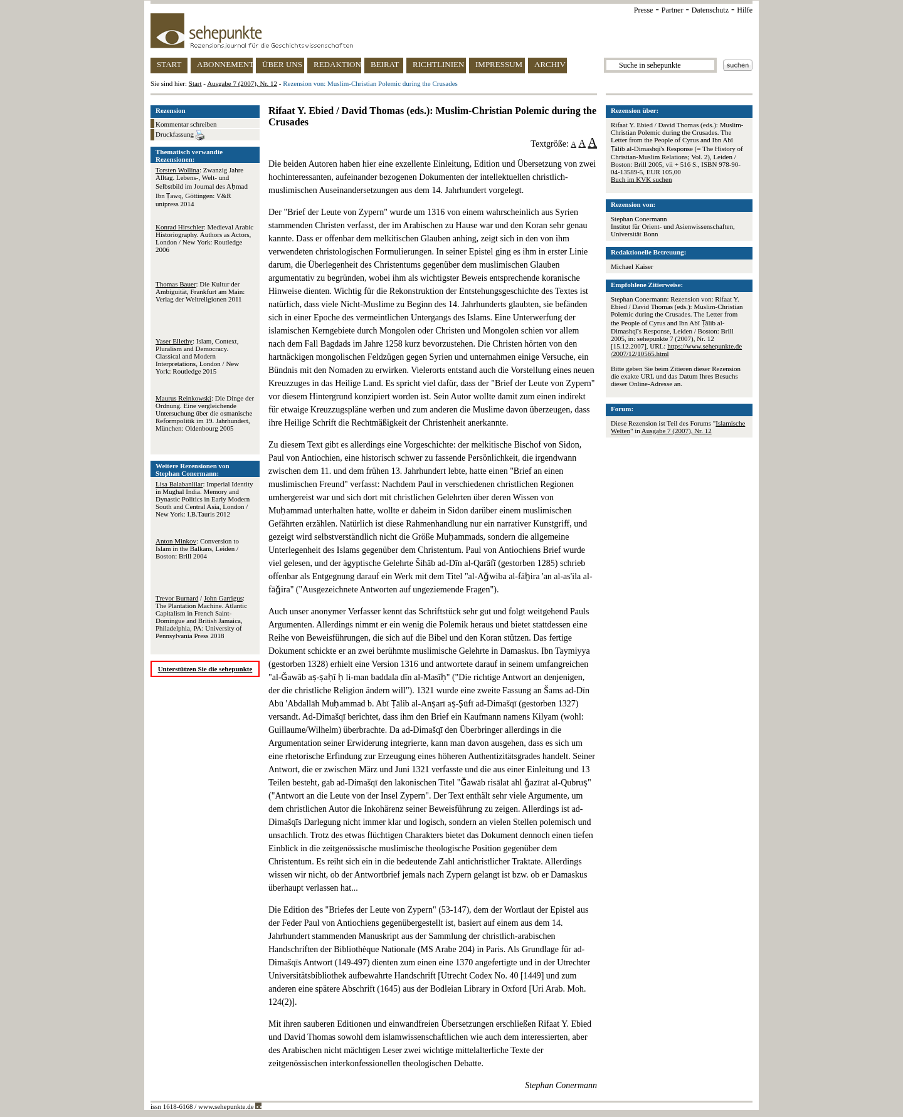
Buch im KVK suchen (641, 179)
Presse (643, 10)
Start (195, 83)
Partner (673, 10)
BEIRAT (385, 64)
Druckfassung (180, 135)
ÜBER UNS (282, 64)
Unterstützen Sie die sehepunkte (205, 669)
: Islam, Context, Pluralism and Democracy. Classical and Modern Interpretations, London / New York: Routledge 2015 (197, 356)
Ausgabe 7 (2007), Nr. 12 (242, 83)
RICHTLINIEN (438, 64)
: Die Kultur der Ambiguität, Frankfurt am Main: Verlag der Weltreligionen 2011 (200, 291)
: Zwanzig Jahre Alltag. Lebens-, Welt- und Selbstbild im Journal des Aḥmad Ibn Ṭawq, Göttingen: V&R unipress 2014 (202, 186)
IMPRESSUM (498, 64)
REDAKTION (337, 64)
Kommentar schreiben (186, 124)
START (169, 64)
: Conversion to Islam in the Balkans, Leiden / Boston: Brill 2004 (197, 548)
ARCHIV (550, 64)
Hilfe (744, 10)
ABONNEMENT (225, 64)
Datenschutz (710, 10)
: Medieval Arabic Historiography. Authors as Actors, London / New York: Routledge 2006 (204, 238)
